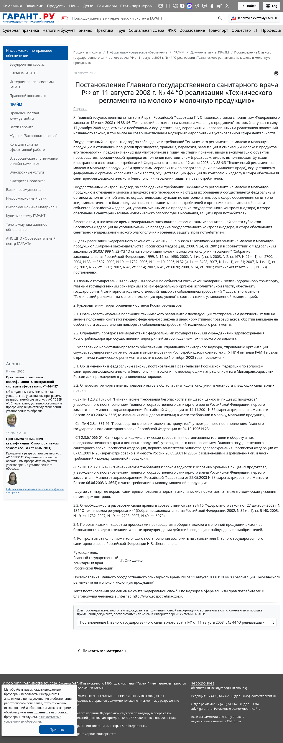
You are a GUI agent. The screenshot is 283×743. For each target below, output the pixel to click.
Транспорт (218, 30)
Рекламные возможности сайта (237, 708)
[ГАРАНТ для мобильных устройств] (168, 5)
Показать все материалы (101, 650)
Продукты (56, 5)
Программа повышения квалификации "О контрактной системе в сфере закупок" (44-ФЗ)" (32, 381)
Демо (88, 5)
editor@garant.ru (264, 696)
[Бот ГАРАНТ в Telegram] (204, 5)
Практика (104, 30)
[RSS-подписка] (226, 5)
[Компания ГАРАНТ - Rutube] (219, 5)
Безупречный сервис (27, 64)
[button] (254, 18)
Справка (80, 108)
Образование (192, 30)
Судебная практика (21, 30)
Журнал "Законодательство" (33, 135)
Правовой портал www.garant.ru (24, 116)
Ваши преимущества (23, 189)
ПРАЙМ (16, 104)
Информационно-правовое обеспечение (29, 53)
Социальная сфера (146, 30)
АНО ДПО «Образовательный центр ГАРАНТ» (31, 241)
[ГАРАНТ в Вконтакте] (175, 5)
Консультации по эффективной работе (27, 147)
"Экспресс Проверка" (27, 181)
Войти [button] (249, 5)
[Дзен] (182, 6)
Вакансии (34, 5)
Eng (271, 5)
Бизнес (85, 30)
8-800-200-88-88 (202, 683)
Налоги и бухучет (59, 30)
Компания (12, 5)
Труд (121, 30)
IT (256, 30)
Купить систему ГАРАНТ (25, 215)
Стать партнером (136, 5)
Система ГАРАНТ (23, 73)
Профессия (271, 30)
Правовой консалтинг (28, 95)
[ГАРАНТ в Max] (189, 6)
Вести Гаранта (21, 127)
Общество (241, 30)
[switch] (64, 18)
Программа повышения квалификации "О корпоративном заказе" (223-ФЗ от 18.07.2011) (32, 443)
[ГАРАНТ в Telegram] (197, 5)
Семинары (107, 5)
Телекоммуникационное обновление (26, 227)
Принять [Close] (57, 729)
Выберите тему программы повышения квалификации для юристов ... (35, 491)
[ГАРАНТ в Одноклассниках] (211, 5)
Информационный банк (26, 198)
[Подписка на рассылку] (160, 5)
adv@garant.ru (201, 708)
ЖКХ (172, 30)
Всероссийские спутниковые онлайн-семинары (34, 161)
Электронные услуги (27, 172)
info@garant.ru (135, 726)
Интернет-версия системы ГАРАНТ (32, 84)
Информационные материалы (31, 207)
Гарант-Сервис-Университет (94, 734)
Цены (74, 5)
